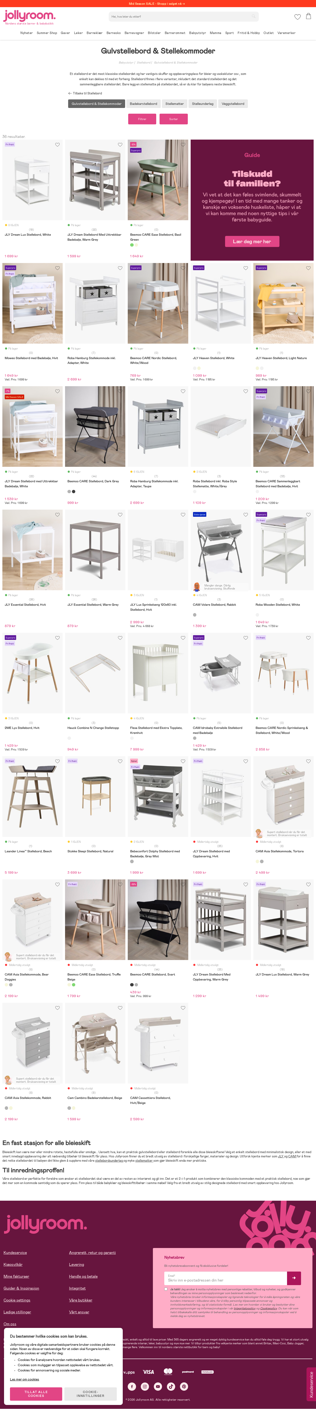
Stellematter (174, 104)
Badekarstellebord (143, 104)
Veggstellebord (233, 104)
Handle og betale (83, 1276)
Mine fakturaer (16, 1276)
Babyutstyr (126, 62)
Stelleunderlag (202, 104)
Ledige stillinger (17, 1312)
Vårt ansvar (79, 1312)
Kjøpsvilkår (13, 1264)
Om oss (10, 1324)
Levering (76, 1264)
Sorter (174, 119)
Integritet (77, 1288)
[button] (297, 18)
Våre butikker (80, 1300)
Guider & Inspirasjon (21, 1288)
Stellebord (143, 62)
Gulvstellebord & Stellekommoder (175, 62)
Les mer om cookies (25, 1378)
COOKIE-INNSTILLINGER (91, 1393)
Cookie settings (17, 1300)
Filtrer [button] (141, 119)
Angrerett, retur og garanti (92, 1252)
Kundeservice (15, 1252)
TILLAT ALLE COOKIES (37, 1393)
